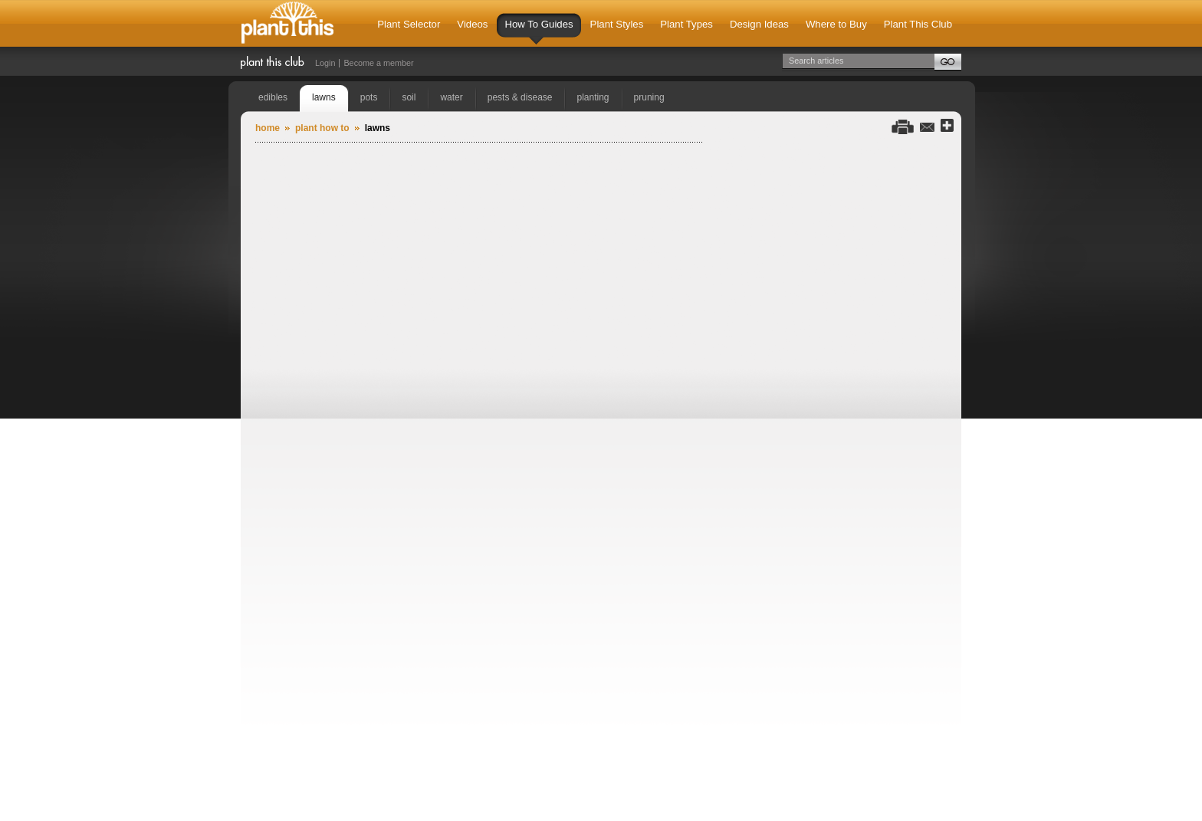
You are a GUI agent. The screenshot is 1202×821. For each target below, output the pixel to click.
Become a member (378, 62)
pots (369, 97)
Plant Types (686, 24)
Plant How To (322, 128)
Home (267, 128)
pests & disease (520, 97)
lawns (324, 97)
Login (325, 62)
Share (947, 126)
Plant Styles (617, 24)
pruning (649, 97)
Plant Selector (408, 24)
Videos (472, 24)
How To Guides (538, 31)
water (451, 97)
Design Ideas (759, 24)
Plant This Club (918, 24)
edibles (272, 97)
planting (592, 97)
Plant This (287, 23)
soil (408, 97)
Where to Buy (836, 24)
